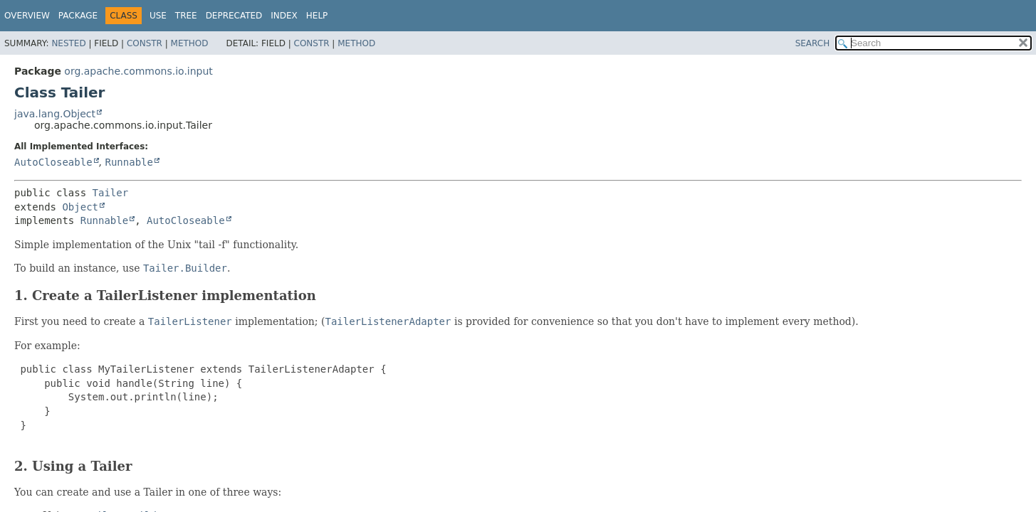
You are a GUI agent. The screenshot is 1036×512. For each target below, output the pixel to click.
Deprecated (234, 16)
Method (190, 43)
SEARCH (812, 43)
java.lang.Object (54, 113)
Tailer (111, 192)
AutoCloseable (53, 162)
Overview (27, 16)
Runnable (128, 162)
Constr (144, 43)
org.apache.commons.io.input (138, 71)
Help (317, 16)
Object (80, 207)
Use (158, 16)
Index (284, 16)
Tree (186, 16)
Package (78, 16)
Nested (68, 43)
